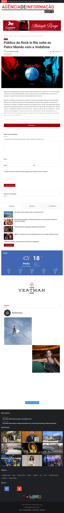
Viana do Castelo (12, 478)
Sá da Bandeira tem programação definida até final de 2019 (29, 227)
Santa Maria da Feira (53, 475)
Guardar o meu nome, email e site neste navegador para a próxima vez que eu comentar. (26, 171)
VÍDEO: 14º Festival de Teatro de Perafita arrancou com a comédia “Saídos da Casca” (36, 234)
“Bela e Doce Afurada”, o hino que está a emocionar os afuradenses (21, 241)
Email (5, 165)
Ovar (41, 475)
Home (6, 36)
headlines (35, 475)
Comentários (52, 206)
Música (10, 36)
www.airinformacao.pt (12, 51)
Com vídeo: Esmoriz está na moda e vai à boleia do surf (28, 212)
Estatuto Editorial (27, 510)
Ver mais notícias (9, 245)
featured (29, 475)
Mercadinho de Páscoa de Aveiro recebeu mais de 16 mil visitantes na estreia (26, 1)
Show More (32, 125)
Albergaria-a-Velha (6, 475)
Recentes (32, 206)
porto (45, 475)
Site (34, 165)
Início (20, 510)
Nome (6, 159)
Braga (14, 475)
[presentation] (16, 178)
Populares (11, 206)
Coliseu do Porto (21, 475)
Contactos (42, 510)
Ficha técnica (35, 510)
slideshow (4, 478)
